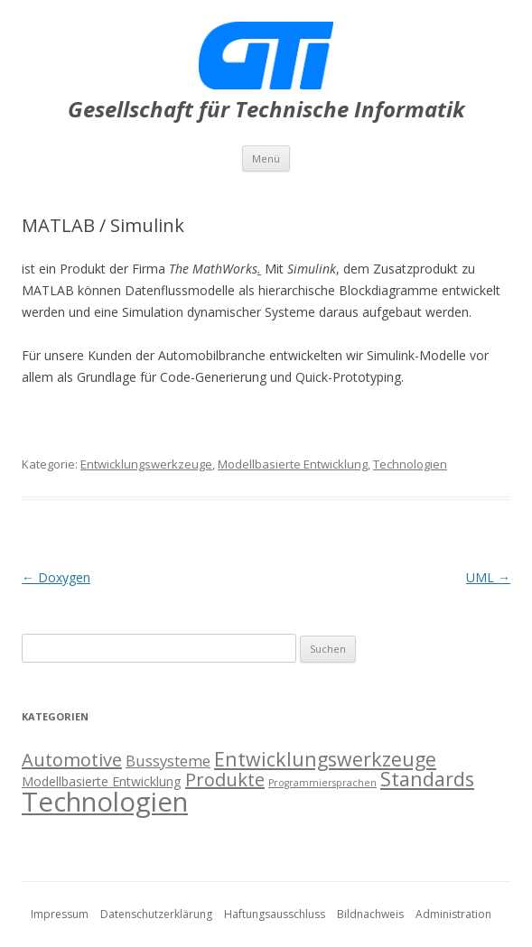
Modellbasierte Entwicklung (293, 464)
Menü (266, 158)
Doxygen (56, 577)
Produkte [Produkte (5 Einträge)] (225, 779)
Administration (453, 914)
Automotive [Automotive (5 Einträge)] (72, 759)
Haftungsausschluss (274, 914)
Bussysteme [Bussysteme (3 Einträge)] (168, 760)
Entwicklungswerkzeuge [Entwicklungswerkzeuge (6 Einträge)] (325, 759)
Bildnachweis (370, 914)
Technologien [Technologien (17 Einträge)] (105, 802)
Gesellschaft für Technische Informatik (266, 110)
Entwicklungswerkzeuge (146, 464)
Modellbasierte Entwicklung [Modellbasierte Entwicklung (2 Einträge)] (102, 781)
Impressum (60, 914)
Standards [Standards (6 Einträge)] (427, 779)
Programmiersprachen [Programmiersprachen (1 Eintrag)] (322, 782)
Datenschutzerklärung (156, 914)
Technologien (410, 464)
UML (488, 577)
